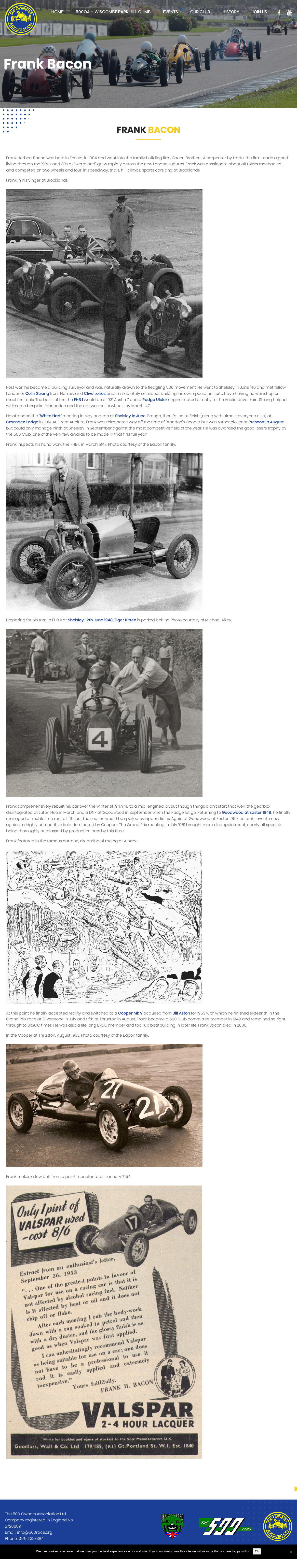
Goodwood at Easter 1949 (246, 813)
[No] (290, 1551)
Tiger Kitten (125, 620)
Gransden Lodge (22, 422)
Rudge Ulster (154, 400)
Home (57, 12)
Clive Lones (95, 394)
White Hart (50, 416)
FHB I (78, 400)
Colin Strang (37, 394)
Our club (200, 12)
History (230, 12)
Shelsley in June (130, 416)
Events (170, 12)
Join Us (259, 12)
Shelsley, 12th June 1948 (90, 620)
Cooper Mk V (130, 1013)
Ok (257, 1551)
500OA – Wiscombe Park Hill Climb (113, 12)
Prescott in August (266, 422)
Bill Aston (181, 1013)
